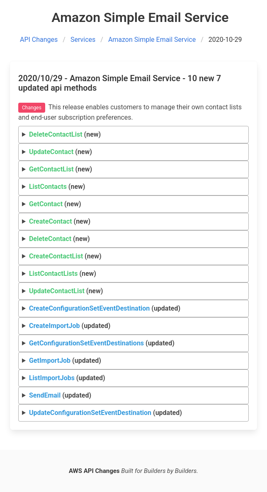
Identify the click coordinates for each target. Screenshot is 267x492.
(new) (65, 134)
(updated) (104, 308)
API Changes (39, 39)
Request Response (134, 378)
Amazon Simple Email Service (152, 39)
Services (82, 39)
